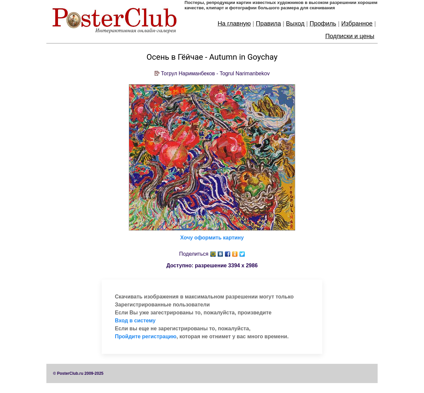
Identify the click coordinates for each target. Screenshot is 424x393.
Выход (295, 23)
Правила (268, 23)
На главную (234, 23)
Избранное (357, 23)
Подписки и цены (349, 36)
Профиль (322, 23)
